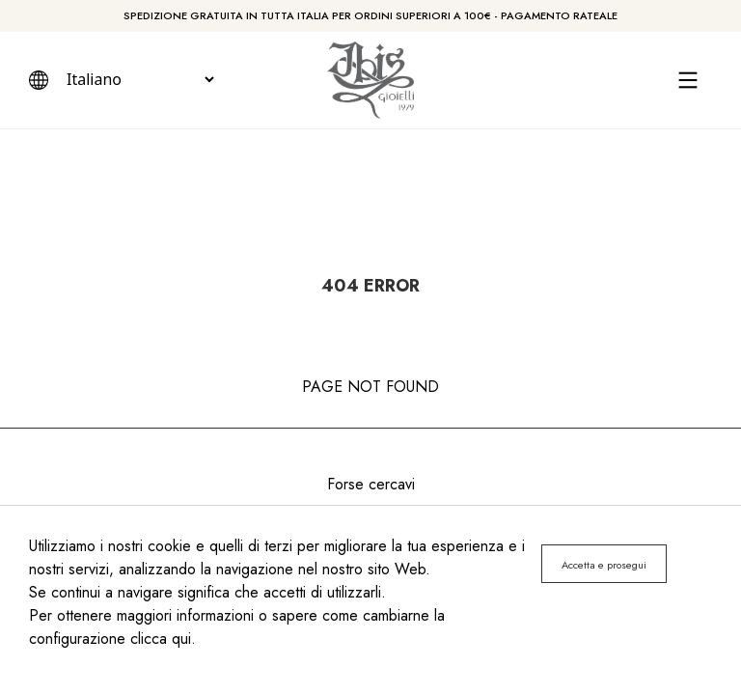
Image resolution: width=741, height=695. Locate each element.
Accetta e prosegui (604, 564)
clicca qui (160, 638)
